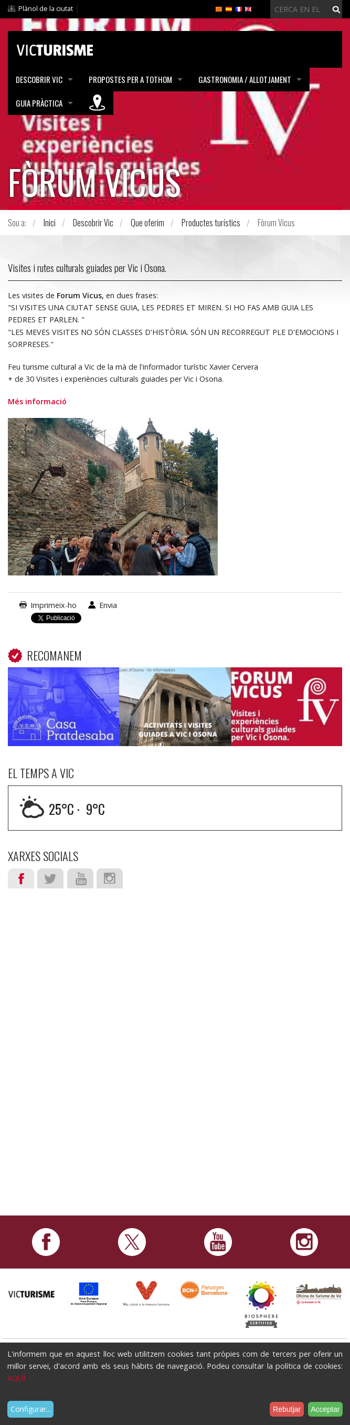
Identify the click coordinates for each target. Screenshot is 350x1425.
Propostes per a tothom (130, 79)
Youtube (80, 878)
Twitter (50, 878)
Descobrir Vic (39, 79)
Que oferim (147, 222)
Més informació (37, 401)
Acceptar (325, 1409)
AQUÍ (16, 1378)
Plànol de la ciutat (45, 8)
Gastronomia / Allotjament (244, 79)
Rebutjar (287, 1409)
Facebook (21, 878)
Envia (108, 605)
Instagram (110, 878)
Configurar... (30, 1409)
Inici (50, 222)
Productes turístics (211, 222)
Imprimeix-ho (53, 605)
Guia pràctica (39, 103)
